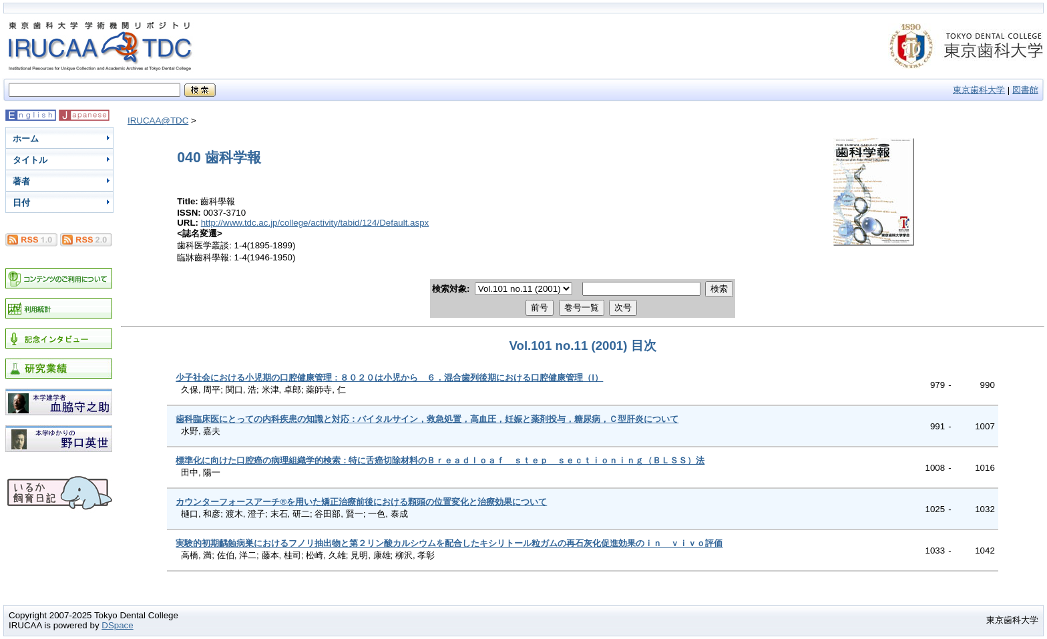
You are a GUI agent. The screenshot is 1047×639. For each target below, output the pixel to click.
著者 (21, 181)
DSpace (117, 625)
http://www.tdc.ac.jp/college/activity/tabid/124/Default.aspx (315, 223)
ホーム (26, 139)
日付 (21, 203)
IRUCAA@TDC (158, 121)
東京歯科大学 (979, 90)
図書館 (1025, 90)
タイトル (30, 160)
